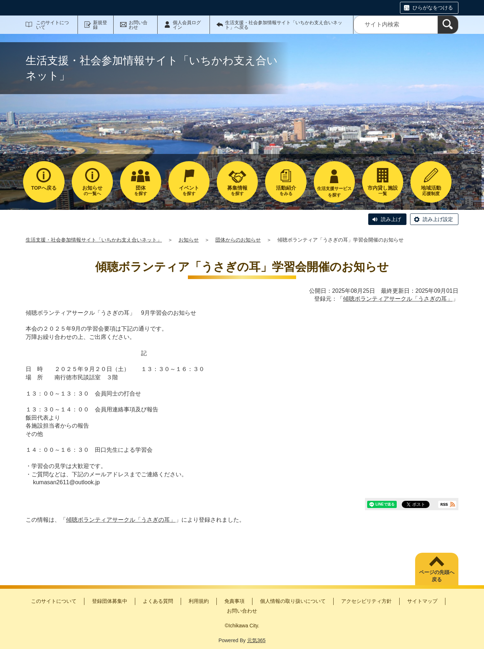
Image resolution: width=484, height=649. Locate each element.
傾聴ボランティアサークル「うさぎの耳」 (398, 299)
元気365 (256, 640)
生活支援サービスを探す (334, 192)
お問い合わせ (138, 25)
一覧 (382, 190)
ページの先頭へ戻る (436, 575)
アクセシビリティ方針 (366, 601)
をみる (285, 190)
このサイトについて (52, 25)
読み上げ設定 (438, 219)
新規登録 (100, 25)
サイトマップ (422, 601)
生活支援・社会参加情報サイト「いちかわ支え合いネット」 (94, 240)
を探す (140, 190)
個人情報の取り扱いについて (293, 601)
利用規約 (199, 601)
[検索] (447, 25)
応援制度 (431, 190)
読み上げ (391, 219)
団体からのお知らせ (238, 240)
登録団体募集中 (109, 601)
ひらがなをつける (433, 7)
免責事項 (234, 601)
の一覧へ (92, 190)
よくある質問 (158, 601)
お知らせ (189, 240)
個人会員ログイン (187, 25)
